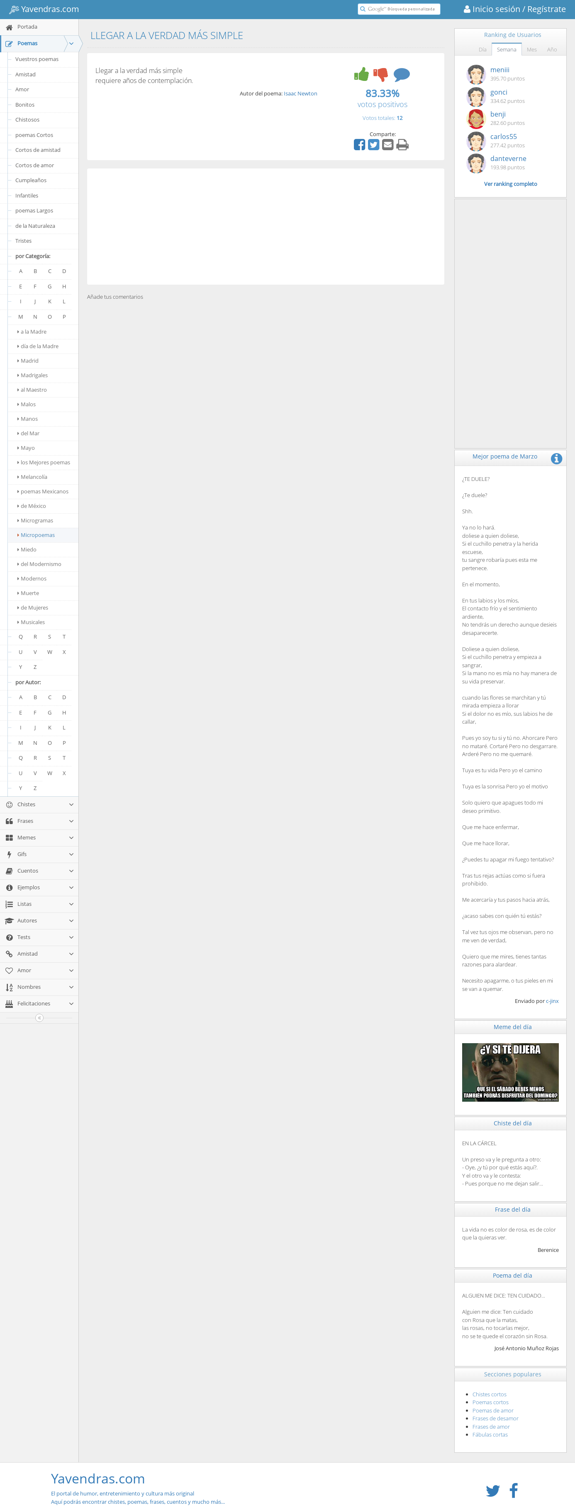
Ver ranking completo (510, 184)
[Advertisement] (265, 226)
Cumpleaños (30, 180)
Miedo (27, 549)
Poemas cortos (491, 1402)
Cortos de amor (34, 165)
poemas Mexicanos (42, 491)
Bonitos (24, 104)
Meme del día (513, 1027)
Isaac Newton (300, 93)
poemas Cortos (34, 135)
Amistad (25, 74)
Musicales (31, 622)
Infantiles (26, 195)
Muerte (28, 593)
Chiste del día (513, 1123)
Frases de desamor (496, 1418)
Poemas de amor (493, 1410)
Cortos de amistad (38, 150)
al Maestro (32, 389)
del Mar (28, 433)
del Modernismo (39, 564)
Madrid (28, 360)
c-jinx (552, 1001)
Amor (22, 89)
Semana (507, 49)
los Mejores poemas (43, 462)
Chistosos (27, 119)
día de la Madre (37, 346)
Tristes (23, 240)
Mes (532, 49)
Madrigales (32, 375)
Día (483, 49)
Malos (26, 404)
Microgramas (35, 520)
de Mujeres (32, 607)
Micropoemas (36, 535)
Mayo (26, 447)
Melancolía (32, 477)
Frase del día (513, 1209)
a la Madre (31, 331)
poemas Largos (34, 210)
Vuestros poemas (36, 59)
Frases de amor (491, 1426)
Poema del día (512, 1275)
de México (31, 506)
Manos (27, 418)
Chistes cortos (490, 1394)
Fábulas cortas (490, 1434)
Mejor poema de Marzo (505, 456)
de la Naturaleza (35, 225)
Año (552, 49)
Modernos (31, 578)
